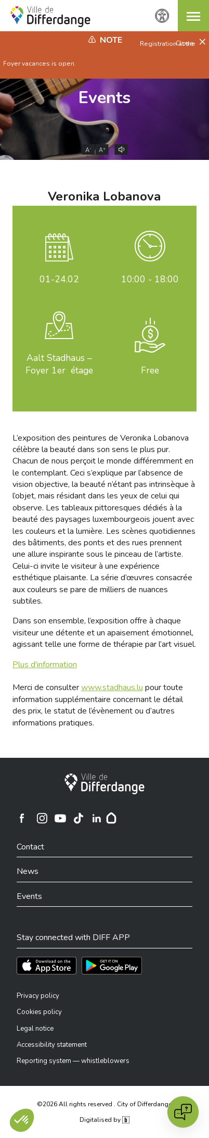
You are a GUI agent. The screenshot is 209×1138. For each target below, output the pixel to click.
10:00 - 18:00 (150, 279)
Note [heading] (111, 40)
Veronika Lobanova (104, 196)
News (27, 871)
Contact (30, 847)
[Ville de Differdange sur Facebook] (22, 818)
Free (150, 370)
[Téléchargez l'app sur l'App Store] (46, 965)
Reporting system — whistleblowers (73, 1061)
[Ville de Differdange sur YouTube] (60, 818)
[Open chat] (183, 1112)
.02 (59, 279)
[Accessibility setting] (162, 15)
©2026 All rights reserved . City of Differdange (104, 1104)
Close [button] (185, 43)
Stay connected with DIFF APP (73, 937)
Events (104, 97)
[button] (193, 15)
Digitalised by (104, 1120)
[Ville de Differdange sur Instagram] (42, 818)
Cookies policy (39, 1012)
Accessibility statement (52, 1044)
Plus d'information (44, 664)
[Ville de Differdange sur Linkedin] (96, 818)
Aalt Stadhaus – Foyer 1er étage (59, 364)
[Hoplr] (111, 818)
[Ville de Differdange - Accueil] (50, 16)
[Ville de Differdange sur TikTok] (78, 818)
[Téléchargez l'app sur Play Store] (112, 965)
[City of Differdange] (104, 783)
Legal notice (35, 1028)
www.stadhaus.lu (112, 687)
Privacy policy (38, 996)
